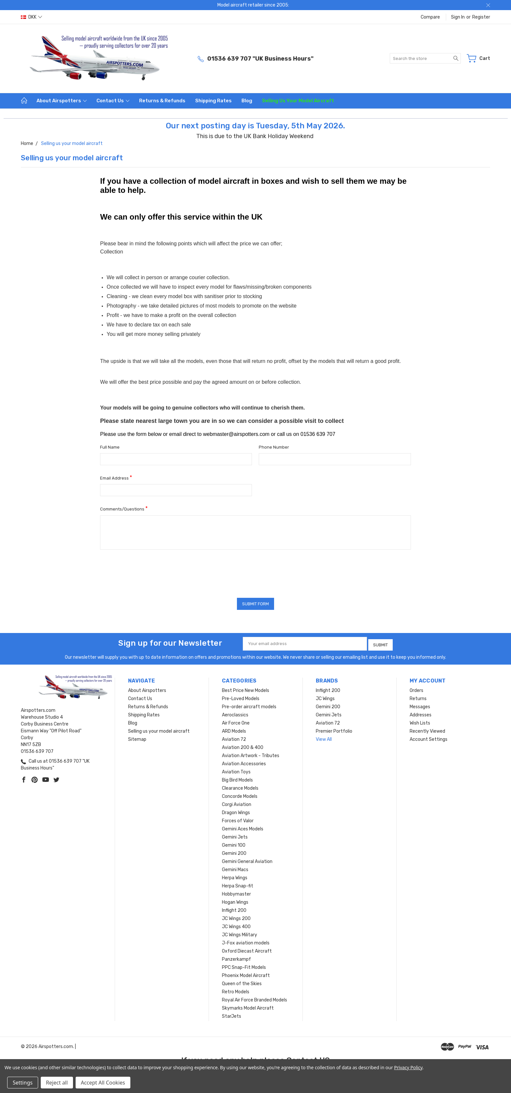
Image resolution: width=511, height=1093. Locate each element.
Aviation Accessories (244, 762)
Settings (23, 1082)
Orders (416, 689)
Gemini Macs (235, 868)
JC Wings (325, 697)
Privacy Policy (408, 1067)
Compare (430, 17)
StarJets (231, 1014)
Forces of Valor (238, 819)
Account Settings (428, 738)
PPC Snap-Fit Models (244, 966)
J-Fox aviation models (246, 941)
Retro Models (235, 990)
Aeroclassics (235, 713)
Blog (246, 101)
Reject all (57, 1082)
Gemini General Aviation (247, 860)
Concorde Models (239, 795)
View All (324, 738)
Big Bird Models (237, 778)
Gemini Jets (235, 835)
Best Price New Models (245, 689)
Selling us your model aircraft (298, 101)
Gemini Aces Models (242, 827)
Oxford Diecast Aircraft (247, 949)
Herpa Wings (234, 876)
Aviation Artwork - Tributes (250, 754)
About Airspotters (61, 101)
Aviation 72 (234, 738)
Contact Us (112, 101)
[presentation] (149, 571)
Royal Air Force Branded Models (254, 998)
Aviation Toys (236, 770)
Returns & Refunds (162, 101)
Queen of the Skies (242, 982)
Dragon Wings (236, 811)
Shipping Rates (213, 101)
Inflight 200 (234, 909)
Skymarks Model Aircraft (248, 1006)
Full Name (110, 447)
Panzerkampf (236, 957)
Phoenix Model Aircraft (246, 974)
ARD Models (234, 729)
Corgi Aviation (236, 803)
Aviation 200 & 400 (242, 746)
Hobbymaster (236, 892)
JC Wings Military (239, 933)
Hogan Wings (235, 900)
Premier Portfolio (334, 729)
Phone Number (274, 447)
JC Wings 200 (236, 917)
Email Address (116, 477)
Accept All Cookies (103, 1082)
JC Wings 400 (236, 925)
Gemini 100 (233, 843)
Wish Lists (420, 721)
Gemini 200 (234, 852)
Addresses (420, 713)
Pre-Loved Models (240, 697)
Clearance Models (240, 786)
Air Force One (236, 721)
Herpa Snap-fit (237, 884)
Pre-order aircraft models (249, 705)
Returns (418, 697)
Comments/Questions (124, 508)
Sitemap (137, 738)
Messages (420, 705)
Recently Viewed (427, 729)
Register (481, 17)
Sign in (458, 17)
